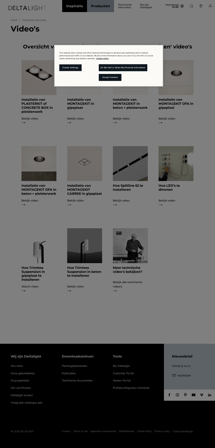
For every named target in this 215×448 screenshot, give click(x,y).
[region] (108, 66)
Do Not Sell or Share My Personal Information (123, 67)
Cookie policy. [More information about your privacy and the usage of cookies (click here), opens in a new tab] (102, 58)
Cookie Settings (70, 67)
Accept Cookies (110, 77)
